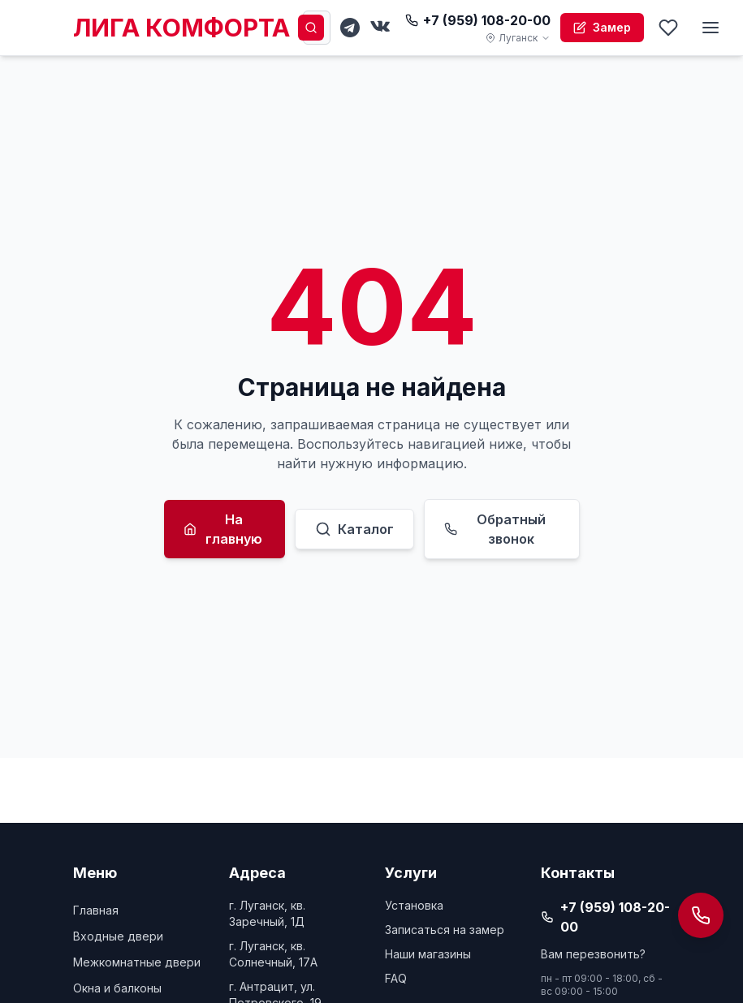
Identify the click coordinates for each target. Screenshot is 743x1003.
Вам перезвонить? (593, 954)
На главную (223, 529)
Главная (96, 910)
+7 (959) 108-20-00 (478, 20)
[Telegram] (350, 27)
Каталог (354, 529)
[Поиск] (311, 28)
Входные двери (118, 936)
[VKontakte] (380, 27)
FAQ (396, 978)
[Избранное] (668, 27)
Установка (414, 905)
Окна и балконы (117, 988)
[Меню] (710, 27)
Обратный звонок (495, 529)
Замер (602, 27)
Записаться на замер (444, 929)
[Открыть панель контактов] (701, 915)
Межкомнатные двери (137, 962)
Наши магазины (428, 954)
